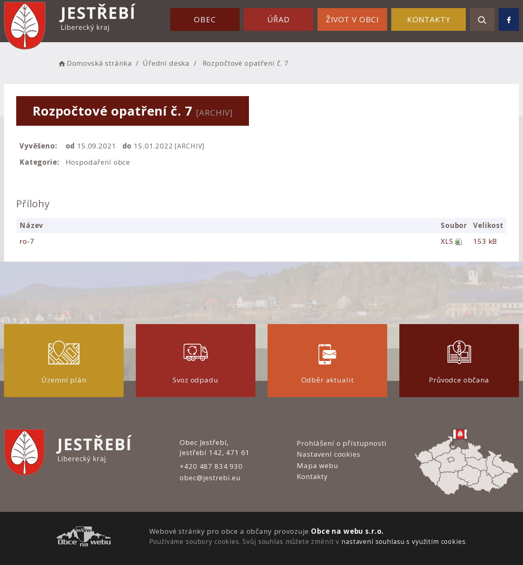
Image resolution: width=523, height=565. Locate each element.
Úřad (278, 19)
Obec (205, 19)
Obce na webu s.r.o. (347, 531)
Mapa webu (318, 465)
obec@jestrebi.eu (210, 477)
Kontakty (428, 19)
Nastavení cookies (328, 454)
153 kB (485, 241)
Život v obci (352, 19)
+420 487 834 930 (211, 466)
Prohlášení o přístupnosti (341, 443)
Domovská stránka (94, 63)
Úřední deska (166, 63)
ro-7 (26, 241)
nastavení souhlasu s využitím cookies (403, 541)
